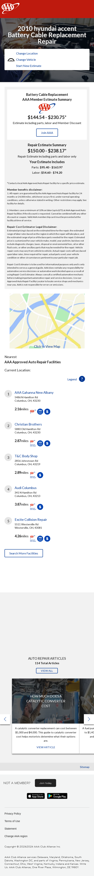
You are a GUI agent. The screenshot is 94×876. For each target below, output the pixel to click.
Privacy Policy (13, 813)
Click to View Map (47, 346)
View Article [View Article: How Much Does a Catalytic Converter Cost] (46, 747)
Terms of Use (12, 821)
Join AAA (47, 132)
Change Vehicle (26, 59)
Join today (45, 783)
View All (47, 670)
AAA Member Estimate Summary (47, 99)
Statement (11, 828)
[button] (89, 719)
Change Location (27, 53)
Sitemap (84, 766)
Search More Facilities (23, 553)
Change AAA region (16, 836)
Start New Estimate (28, 65)
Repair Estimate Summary (47, 145)
